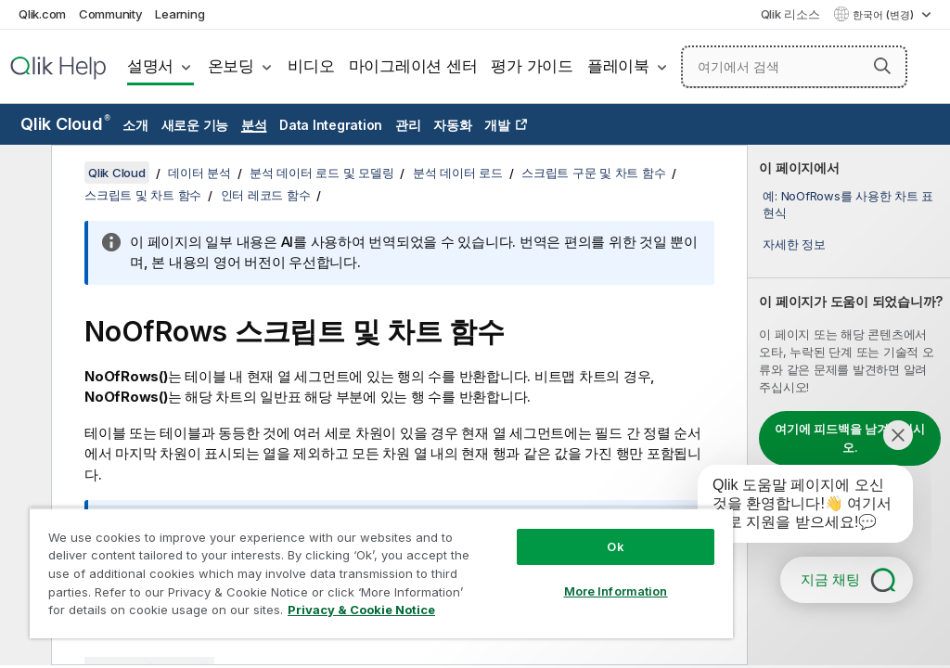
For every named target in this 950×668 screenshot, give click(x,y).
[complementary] (849, 405)
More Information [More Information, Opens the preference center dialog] (616, 591)
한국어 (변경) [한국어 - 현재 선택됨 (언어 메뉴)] (885, 14)
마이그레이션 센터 (413, 66)
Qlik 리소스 (790, 13)
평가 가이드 (532, 66)
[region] (381, 572)
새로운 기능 (195, 125)
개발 (497, 125)
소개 (135, 125)
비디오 (311, 66)
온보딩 (231, 66)
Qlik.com (42, 13)
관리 (408, 125)
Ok (615, 546)
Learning (179, 13)
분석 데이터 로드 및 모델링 (321, 172)
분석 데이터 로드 (458, 172)
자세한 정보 (794, 244)
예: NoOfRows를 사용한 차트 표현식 (848, 204)
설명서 (150, 66)
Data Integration (330, 125)
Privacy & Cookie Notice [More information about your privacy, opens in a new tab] (361, 609)
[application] (792, 507)
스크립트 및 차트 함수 (142, 194)
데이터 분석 (199, 172)
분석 (254, 125)
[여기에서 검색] (794, 66)
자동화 (452, 125)
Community (111, 13)
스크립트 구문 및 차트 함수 (593, 172)
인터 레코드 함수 (266, 194)
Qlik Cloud (65, 124)
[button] (882, 66)
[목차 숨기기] (23, 173)
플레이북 (618, 66)
